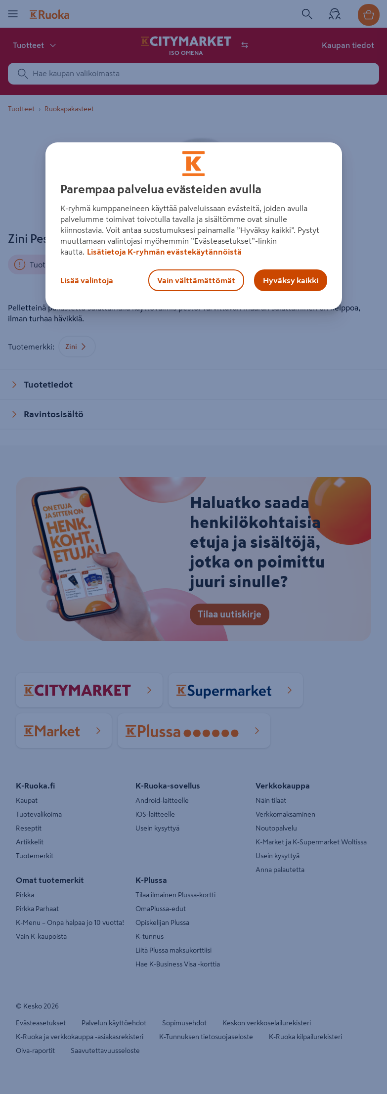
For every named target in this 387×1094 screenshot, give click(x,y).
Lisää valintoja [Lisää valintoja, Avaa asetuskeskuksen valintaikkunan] (86, 280)
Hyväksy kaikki (290, 280)
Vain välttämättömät (196, 280)
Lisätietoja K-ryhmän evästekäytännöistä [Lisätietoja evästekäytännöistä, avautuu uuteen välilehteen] (164, 252)
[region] (193, 225)
